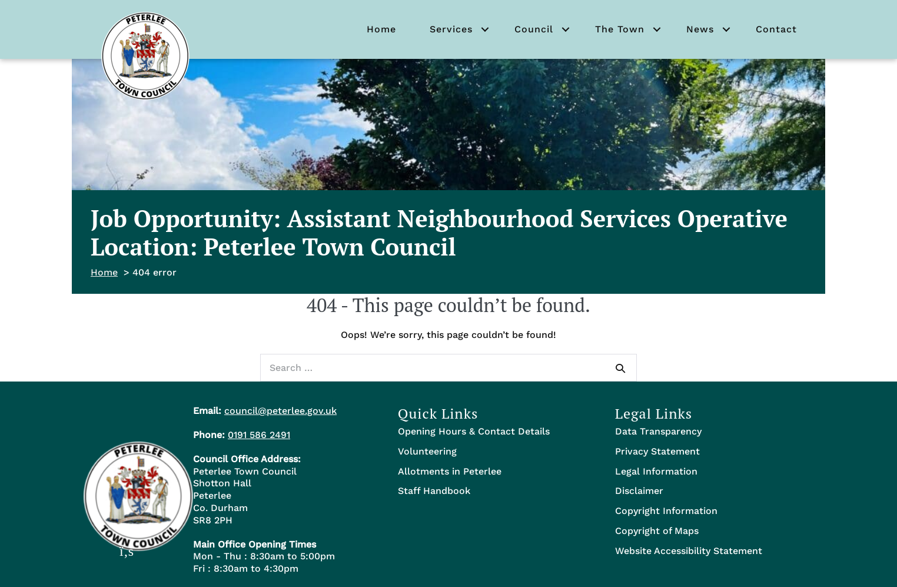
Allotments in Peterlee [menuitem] (449, 471)
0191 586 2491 (259, 434)
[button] (485, 29)
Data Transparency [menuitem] (658, 431)
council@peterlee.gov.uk (280, 410)
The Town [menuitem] (619, 29)
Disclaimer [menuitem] (639, 490)
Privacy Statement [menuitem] (657, 451)
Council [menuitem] (533, 29)
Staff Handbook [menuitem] (434, 490)
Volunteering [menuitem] (427, 451)
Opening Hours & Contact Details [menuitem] (474, 431)
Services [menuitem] (451, 29)
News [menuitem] (700, 29)
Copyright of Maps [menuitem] (657, 530)
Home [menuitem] (381, 29)
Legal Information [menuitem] (656, 471)
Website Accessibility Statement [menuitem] (688, 550)
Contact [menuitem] (776, 29)
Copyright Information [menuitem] (666, 510)
